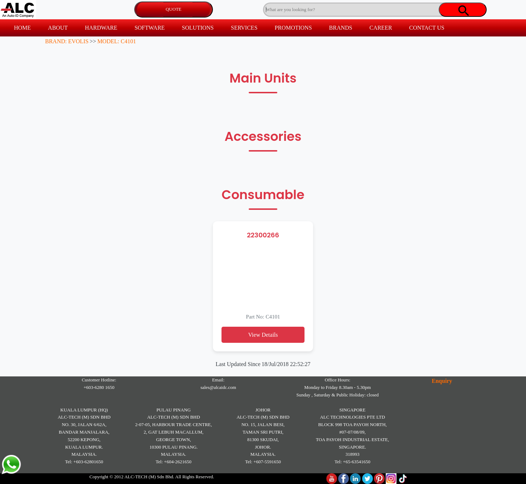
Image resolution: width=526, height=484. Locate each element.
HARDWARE (101, 28)
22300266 (263, 235)
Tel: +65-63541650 (352, 461)
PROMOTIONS (293, 28)
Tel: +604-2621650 (173, 461)
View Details (263, 335)
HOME (22, 28)
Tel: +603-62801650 (84, 461)
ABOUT (58, 28)
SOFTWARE (150, 28)
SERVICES (244, 28)
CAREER (380, 28)
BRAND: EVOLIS (66, 41)
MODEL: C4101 (116, 41)
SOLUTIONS (198, 28)
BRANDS (340, 28)
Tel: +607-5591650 (263, 461)
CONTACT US (426, 28)
